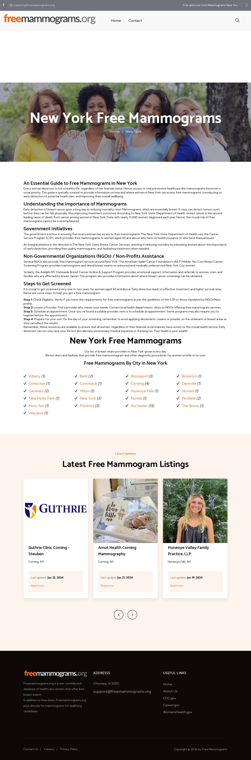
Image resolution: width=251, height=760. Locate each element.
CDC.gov (169, 698)
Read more (37, 585)
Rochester (139, 406)
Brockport (139, 376)
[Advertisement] (125, 56)
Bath (84, 376)
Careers (49, 749)
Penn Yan (36, 406)
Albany (34, 376)
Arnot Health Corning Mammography (117, 550)
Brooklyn (189, 376)
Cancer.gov (171, 705)
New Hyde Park (42, 398)
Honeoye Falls (142, 391)
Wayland (36, 413)
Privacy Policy (68, 749)
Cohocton (37, 383)
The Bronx (190, 406)
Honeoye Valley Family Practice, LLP (188, 550)
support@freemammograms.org (32, 5)
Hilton (85, 391)
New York (134, 131)
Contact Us (31, 749)
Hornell (188, 391)
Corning (137, 383)
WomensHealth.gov (177, 712)
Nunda (136, 398)
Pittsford (87, 406)
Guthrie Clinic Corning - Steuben (49, 550)
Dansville (189, 383)
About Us (170, 691)
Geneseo (36, 391)
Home (116, 20)
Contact (135, 20)
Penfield (188, 398)
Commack (88, 383)
